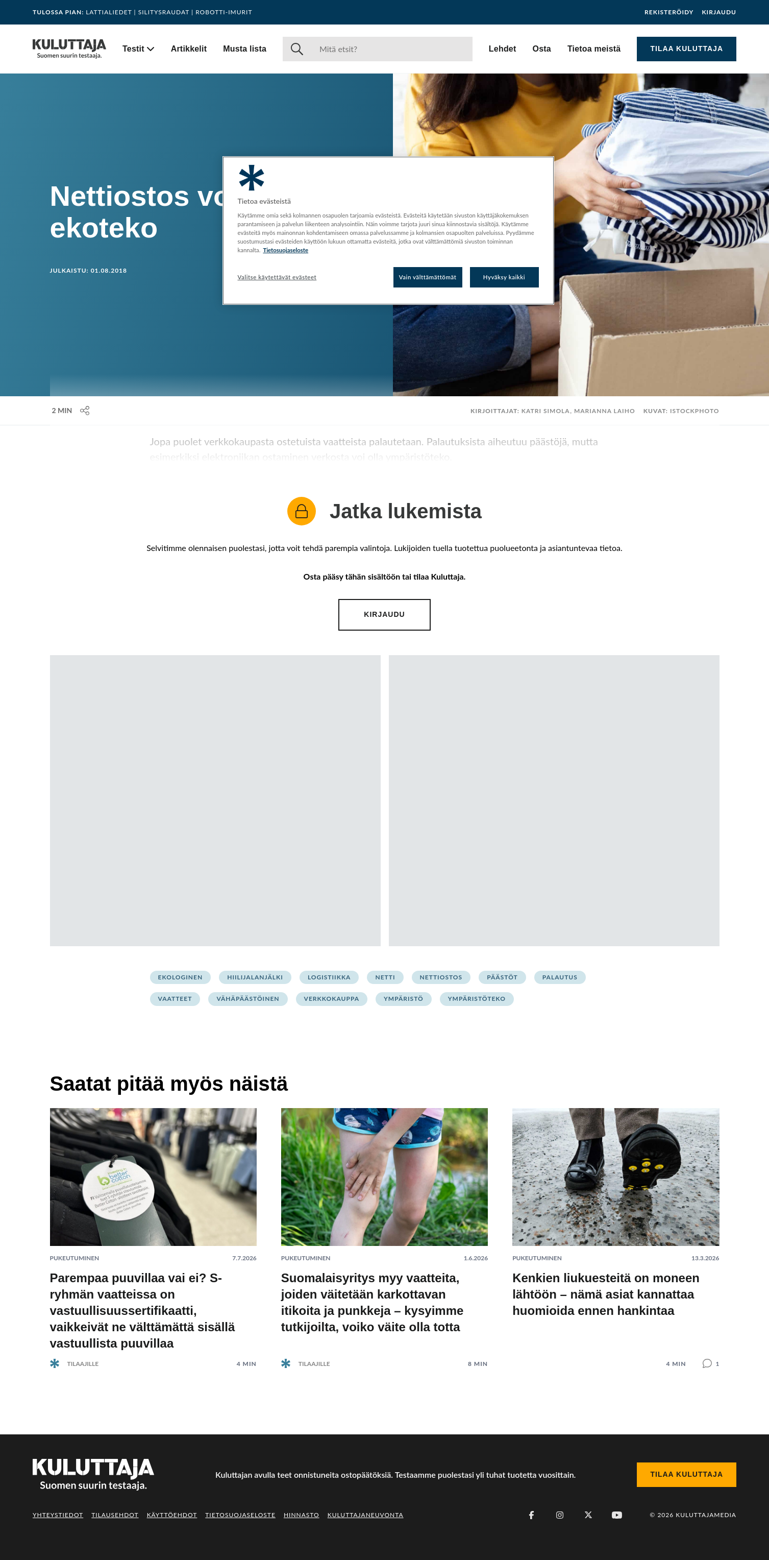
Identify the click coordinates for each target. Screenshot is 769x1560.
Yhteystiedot (58, 1515)
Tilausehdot (114, 1515)
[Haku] (391, 49)
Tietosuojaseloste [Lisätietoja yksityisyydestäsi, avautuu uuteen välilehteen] (285, 250)
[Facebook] (531, 1515)
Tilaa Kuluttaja (686, 48)
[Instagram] (560, 1515)
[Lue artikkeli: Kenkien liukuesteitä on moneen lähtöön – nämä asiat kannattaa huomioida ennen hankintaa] (615, 1230)
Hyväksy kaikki (504, 277)
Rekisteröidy (668, 12)
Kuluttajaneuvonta (366, 1515)
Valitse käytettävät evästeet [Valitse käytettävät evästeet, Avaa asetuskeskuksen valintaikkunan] (277, 277)
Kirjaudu (719, 12)
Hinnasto (301, 1515)
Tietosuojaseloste (240, 1515)
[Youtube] (617, 1515)
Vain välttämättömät (428, 277)
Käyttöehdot (172, 1515)
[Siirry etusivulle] (69, 49)
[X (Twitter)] (588, 1515)
